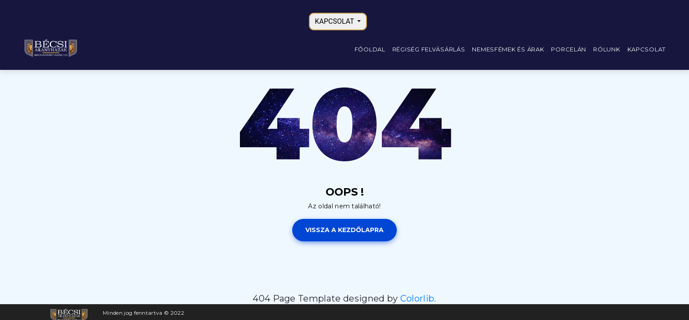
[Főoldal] (50, 48)
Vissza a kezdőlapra (344, 230)
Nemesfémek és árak (508, 49)
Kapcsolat (646, 49)
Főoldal (370, 49)
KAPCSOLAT (335, 21)
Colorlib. (418, 298)
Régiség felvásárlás (428, 49)
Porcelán (568, 49)
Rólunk (606, 49)
